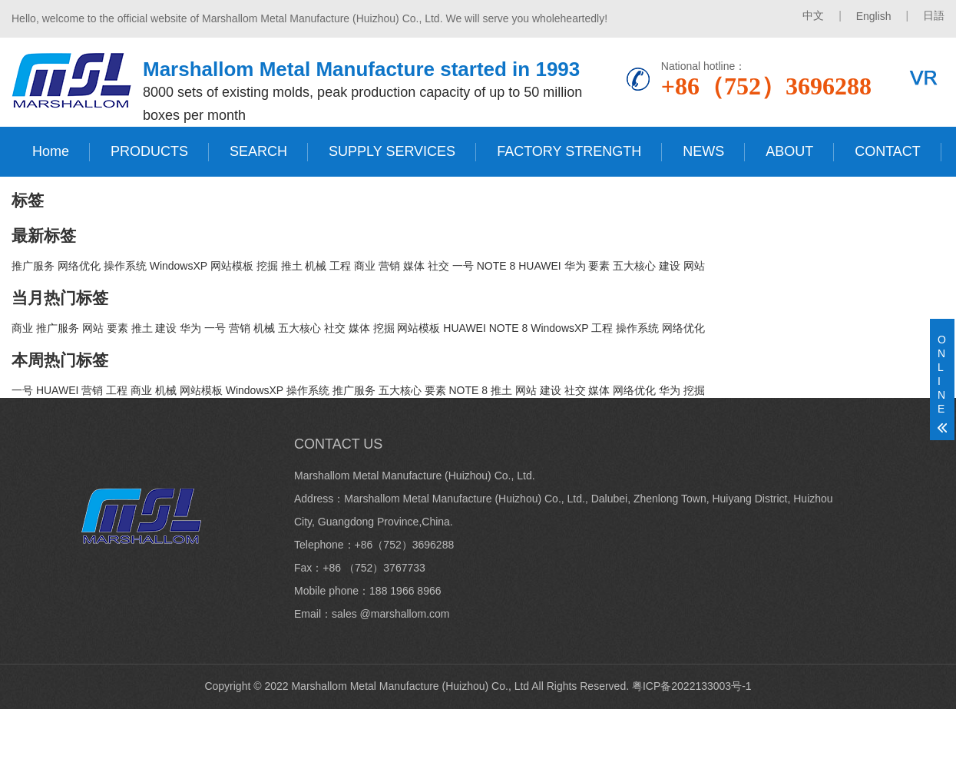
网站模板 (231, 266)
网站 (694, 266)
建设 (669, 266)
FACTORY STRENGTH (569, 151)
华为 (575, 266)
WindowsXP (178, 266)
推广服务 (33, 266)
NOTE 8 (496, 266)
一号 (463, 266)
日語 (933, 15)
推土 (292, 266)
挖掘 (267, 266)
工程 (340, 266)
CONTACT (888, 151)
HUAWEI (539, 266)
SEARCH (258, 151)
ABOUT (789, 151)
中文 (813, 15)
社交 (438, 266)
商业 (364, 266)
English (873, 16)
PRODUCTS (149, 151)
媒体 (414, 266)
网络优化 (79, 266)
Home (50, 151)
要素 (599, 266)
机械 (315, 266)
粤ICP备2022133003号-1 (692, 686)
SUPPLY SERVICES (392, 151)
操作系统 (125, 266)
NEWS (703, 151)
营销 (389, 266)
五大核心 (634, 266)
